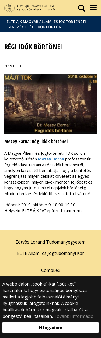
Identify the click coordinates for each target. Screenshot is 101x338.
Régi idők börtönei (45, 26)
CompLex (50, 270)
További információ (73, 316)
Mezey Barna (51, 158)
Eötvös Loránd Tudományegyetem (50, 242)
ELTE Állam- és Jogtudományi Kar (50, 253)
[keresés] (81, 8)
